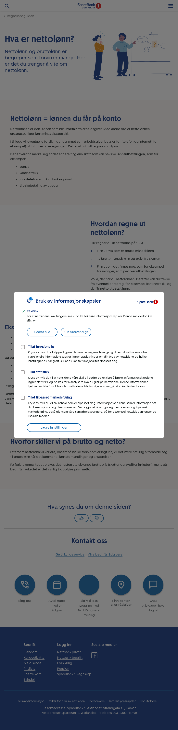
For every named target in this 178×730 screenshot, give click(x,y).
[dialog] (89, 365)
